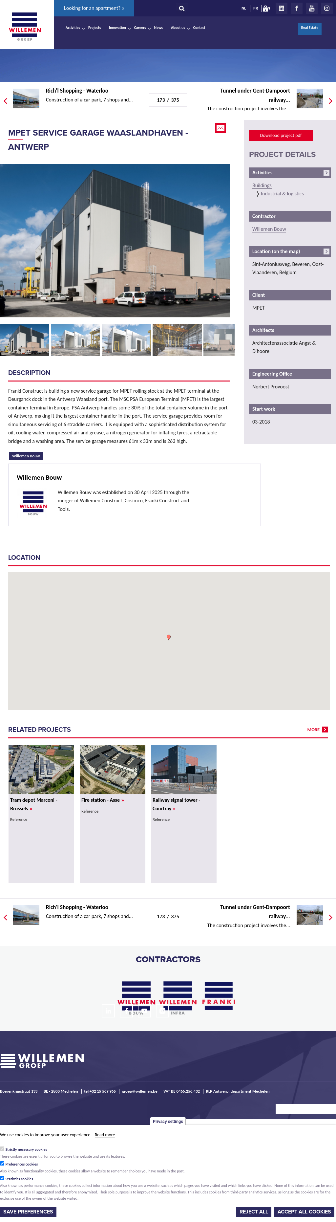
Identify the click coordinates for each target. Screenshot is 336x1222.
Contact (199, 27)
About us (178, 27)
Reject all (254, 1212)
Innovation (117, 27)
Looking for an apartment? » (94, 8)
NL (244, 8)
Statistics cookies (19, 1179)
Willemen (24, 26)
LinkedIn (281, 8)
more (313, 729)
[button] (169, 638)
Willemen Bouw (27, 455)
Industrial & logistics (282, 193)
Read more (105, 1135)
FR (255, 8)
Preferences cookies (22, 1164)
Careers (140, 27)
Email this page (221, 128)
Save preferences (28, 1212)
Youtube (312, 8)
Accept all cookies (304, 1212)
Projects (94, 27)
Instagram (327, 8)
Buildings (262, 185)
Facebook (297, 8)
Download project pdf (281, 135)
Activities (73, 27)
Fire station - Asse (102, 800)
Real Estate (309, 27)
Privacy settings (168, 1121)
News (158, 27)
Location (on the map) (276, 251)
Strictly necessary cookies (26, 1149)
